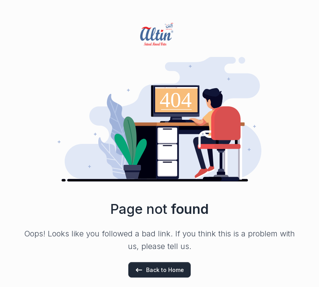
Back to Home (159, 270)
